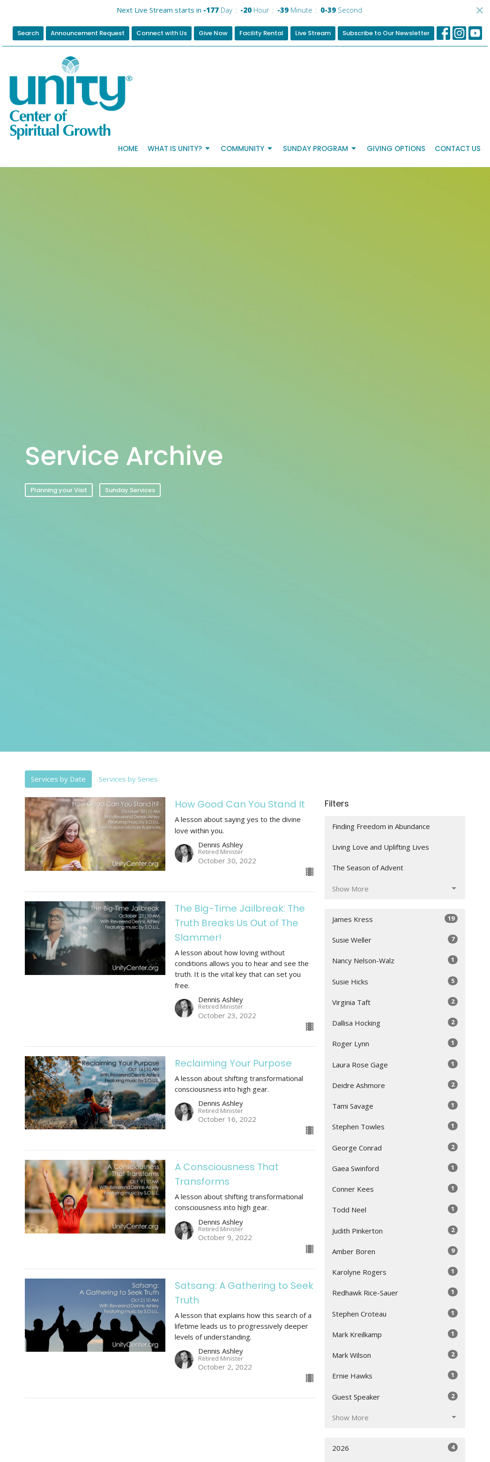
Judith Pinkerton (395, 1230)
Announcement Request (88, 33)
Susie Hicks (395, 981)
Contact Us (458, 148)
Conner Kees (395, 1189)
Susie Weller (395, 939)
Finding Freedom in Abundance (381, 826)
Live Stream (313, 33)
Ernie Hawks (395, 1375)
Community (247, 148)
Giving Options (396, 148)
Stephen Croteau (395, 1313)
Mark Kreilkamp (395, 1334)
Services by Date (58, 779)
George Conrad (395, 1147)
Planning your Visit (58, 490)
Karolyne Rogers (395, 1272)
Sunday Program (320, 148)
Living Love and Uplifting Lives (380, 847)
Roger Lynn (395, 1043)
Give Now (213, 33)
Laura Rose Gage (395, 1064)
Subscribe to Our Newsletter (386, 33)
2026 (395, 1448)
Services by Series (128, 779)
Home (128, 148)
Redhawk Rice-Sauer (395, 1292)
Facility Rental (261, 33)
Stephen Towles (395, 1126)
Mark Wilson (395, 1355)
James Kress (395, 919)
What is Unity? (179, 148)
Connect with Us (161, 33)
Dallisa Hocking (395, 1023)
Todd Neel (395, 1209)
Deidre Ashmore (395, 1085)
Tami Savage (395, 1106)
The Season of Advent (367, 867)
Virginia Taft (395, 1002)
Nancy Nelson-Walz (395, 960)
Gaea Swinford (395, 1168)
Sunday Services (130, 490)
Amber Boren (395, 1251)
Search (28, 33)
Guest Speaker (395, 1396)
